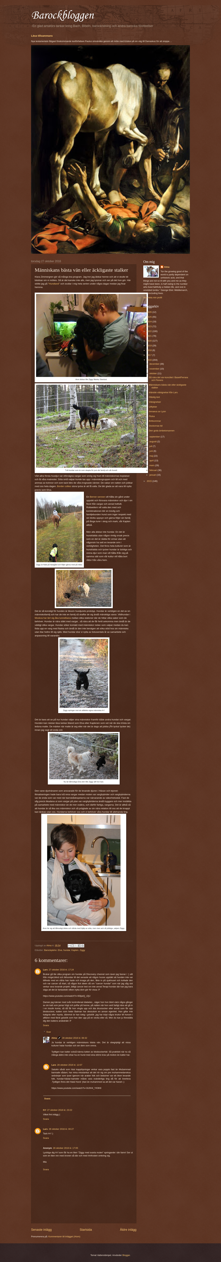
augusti (153, 441)
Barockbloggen (62, 15)
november (154, 368)
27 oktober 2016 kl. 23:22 (59, 1110)
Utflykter (153, 406)
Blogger (126, 1255)
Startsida (86, 1229)
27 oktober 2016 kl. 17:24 (61, 969)
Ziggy (82, 950)
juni (151, 451)
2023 (149, 326)
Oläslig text (154, 397)
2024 (149, 321)
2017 (149, 355)
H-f (44, 1110)
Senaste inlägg (41, 1229)
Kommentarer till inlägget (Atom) (64, 1236)
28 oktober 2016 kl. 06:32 (74, 1038)
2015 (149, 481)
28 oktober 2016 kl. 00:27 (61, 1129)
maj (151, 456)
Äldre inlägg (128, 1229)
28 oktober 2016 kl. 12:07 (69, 1065)
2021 (149, 336)
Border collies (64, 486)
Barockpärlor (50, 950)
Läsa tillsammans (42, 35)
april (151, 460)
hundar (66, 950)
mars (152, 465)
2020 (149, 340)
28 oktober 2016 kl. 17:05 (65, 1148)
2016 (149, 360)
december (154, 364)
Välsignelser (155, 402)
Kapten (75, 950)
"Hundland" (54, 283)
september (154, 436)
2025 (149, 317)
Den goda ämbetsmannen (161, 430)
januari (153, 475)
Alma (54, 1038)
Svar (48, 1032)
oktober (153, 373)
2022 (149, 331)
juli (151, 446)
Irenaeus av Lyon (157, 411)
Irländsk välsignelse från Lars (163, 392)
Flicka (152, 416)
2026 (149, 312)
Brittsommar (155, 421)
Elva (60, 950)
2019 (149, 345)
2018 (149, 350)
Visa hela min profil (152, 297)
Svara (46, 1025)
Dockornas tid (155, 425)
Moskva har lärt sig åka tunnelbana (53, 618)
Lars (45, 969)
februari (153, 470)
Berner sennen (97, 497)
